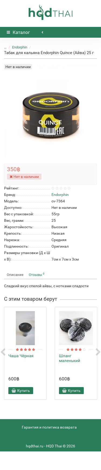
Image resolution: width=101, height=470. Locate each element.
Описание (15, 275)
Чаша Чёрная (20, 355)
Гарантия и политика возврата (49, 427)
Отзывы (36, 274)
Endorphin (19, 47)
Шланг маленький (69, 358)
